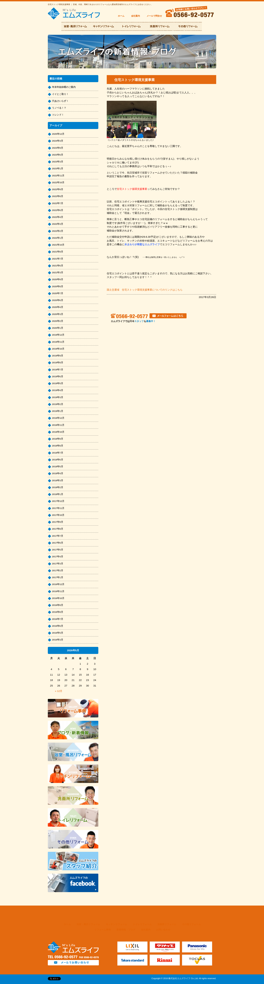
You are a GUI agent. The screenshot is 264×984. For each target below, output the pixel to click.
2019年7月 (57, 369)
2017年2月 (57, 570)
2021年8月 (57, 251)
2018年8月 (57, 445)
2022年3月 (57, 224)
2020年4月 (57, 307)
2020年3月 (57, 314)
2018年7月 (57, 453)
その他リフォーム (191, 924)
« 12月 (58, 691)
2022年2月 (57, 231)
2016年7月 (57, 619)
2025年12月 (58, 134)
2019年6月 (57, 376)
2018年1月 (57, 494)
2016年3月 (57, 639)
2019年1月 (57, 411)
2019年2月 (57, 404)
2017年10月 (58, 515)
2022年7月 (57, 203)
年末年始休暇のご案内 (64, 87)
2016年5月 (57, 633)
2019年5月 (57, 383)
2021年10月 (58, 245)
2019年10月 (58, 349)
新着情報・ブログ (126, 929)
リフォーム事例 (102, 929)
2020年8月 (57, 286)
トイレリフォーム (142, 924)
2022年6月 (57, 210)
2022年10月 (58, 182)
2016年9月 (57, 605)
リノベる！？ (59, 108)
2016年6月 (57, 626)
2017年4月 (57, 556)
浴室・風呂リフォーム (88, 924)
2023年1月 (57, 168)
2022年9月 (57, 189)
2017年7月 (57, 536)
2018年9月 (57, 439)
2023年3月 (57, 161)
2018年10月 (58, 432)
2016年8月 (57, 612)
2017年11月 (58, 508)
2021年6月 (57, 265)
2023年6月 (57, 155)
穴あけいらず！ (60, 101)
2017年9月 (57, 522)
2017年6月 (57, 543)
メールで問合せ (154, 16)
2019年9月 (57, 355)
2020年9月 (57, 279)
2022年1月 (57, 238)
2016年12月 (58, 584)
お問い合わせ (163, 929)
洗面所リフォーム (166, 924)
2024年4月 (57, 141)
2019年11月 (58, 342)
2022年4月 (57, 217)
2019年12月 (58, 335)
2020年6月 (57, 300)
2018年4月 (57, 473)
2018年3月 (57, 480)
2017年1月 (57, 577)
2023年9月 (57, 148)
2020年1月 (57, 328)
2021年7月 (57, 259)
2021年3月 (57, 272)
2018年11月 (58, 425)
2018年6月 (57, 459)
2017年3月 (57, 563)
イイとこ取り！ (60, 94)
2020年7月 (57, 293)
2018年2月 (57, 487)
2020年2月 (57, 321)
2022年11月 (58, 175)
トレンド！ (58, 115)
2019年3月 (57, 397)
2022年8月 (57, 196)
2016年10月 (58, 598)
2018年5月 (57, 466)
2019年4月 (57, 390)
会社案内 (135, 16)
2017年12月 (58, 501)
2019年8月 (57, 362)
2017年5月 (57, 549)
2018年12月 (58, 418)
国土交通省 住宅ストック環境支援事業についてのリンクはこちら (145, 289)
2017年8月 (57, 529)
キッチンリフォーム (116, 924)
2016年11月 (58, 591)
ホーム (121, 16)
